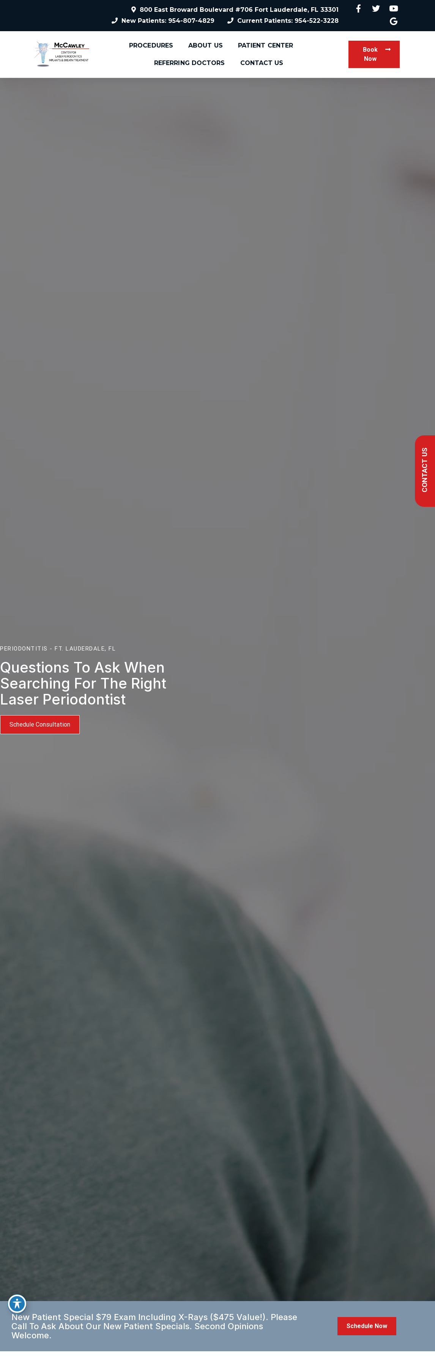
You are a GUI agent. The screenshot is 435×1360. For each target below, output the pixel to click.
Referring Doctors (189, 63)
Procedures (151, 45)
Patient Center (265, 45)
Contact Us (262, 63)
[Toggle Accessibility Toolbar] (17, 1304)
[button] (374, 54)
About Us (205, 45)
